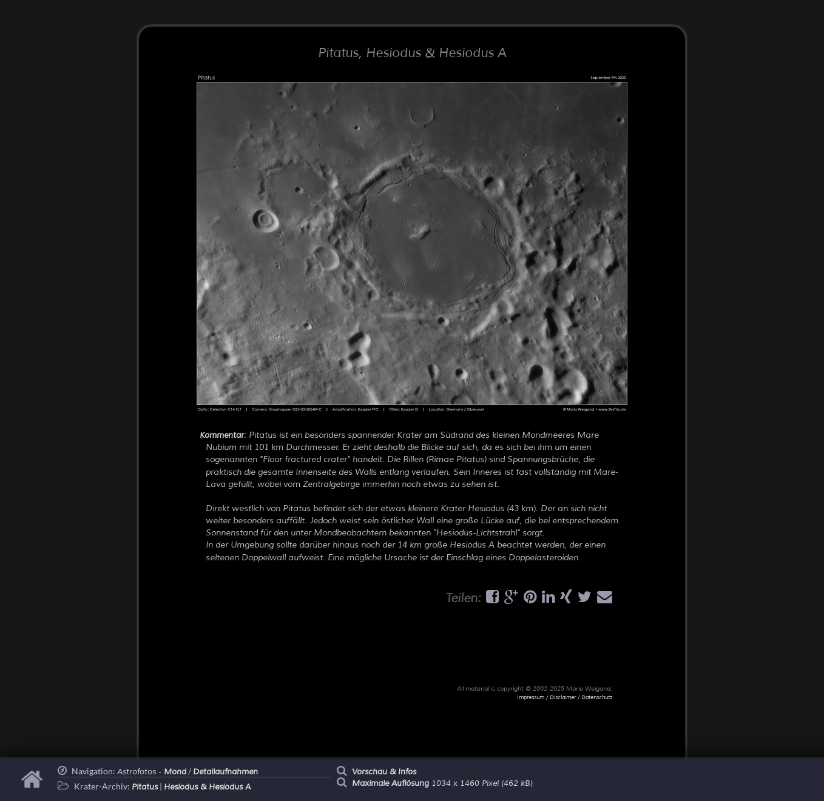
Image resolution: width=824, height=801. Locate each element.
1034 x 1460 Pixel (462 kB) (442, 783)
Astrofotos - (151, 772)
